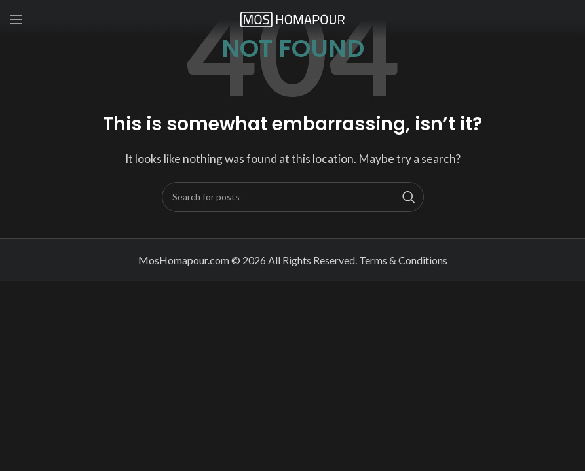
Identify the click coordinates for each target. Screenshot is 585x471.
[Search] (293, 197)
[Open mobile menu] (16, 20)
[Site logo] (292, 18)
